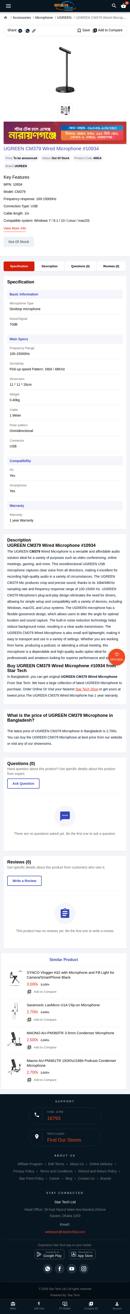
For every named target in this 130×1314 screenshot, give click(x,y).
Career (54, 1178)
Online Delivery (101, 1164)
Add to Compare (107, 30)
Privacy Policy (23, 1171)
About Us (77, 1164)
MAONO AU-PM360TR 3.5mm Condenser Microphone (70, 1033)
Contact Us (86, 1178)
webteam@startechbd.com (65, 1232)
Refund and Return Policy (97, 1171)
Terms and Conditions (56, 1171)
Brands (105, 1178)
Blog (68, 1178)
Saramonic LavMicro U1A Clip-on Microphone (63, 1005)
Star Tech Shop (86, 689)
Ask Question (23, 783)
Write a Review (24, 881)
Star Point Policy (31, 1178)
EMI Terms (56, 1164)
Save (83, 30)
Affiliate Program (30, 1164)
